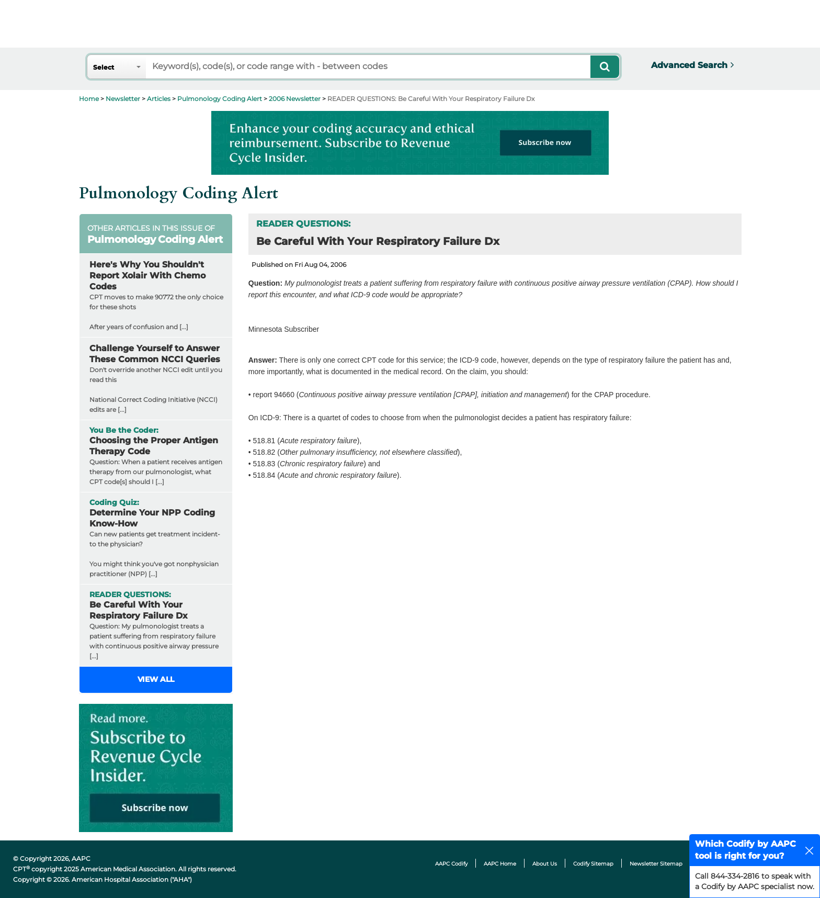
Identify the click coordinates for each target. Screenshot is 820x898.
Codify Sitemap (593, 863)
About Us (544, 863)
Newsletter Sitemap (656, 863)
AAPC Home (500, 863)
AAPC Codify (451, 863)
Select (103, 67)
